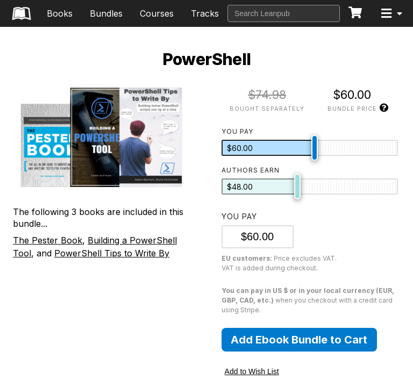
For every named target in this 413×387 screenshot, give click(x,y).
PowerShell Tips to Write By (111, 253)
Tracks (205, 13)
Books (60, 13)
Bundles (106, 13)
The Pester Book (47, 240)
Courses (157, 13)
